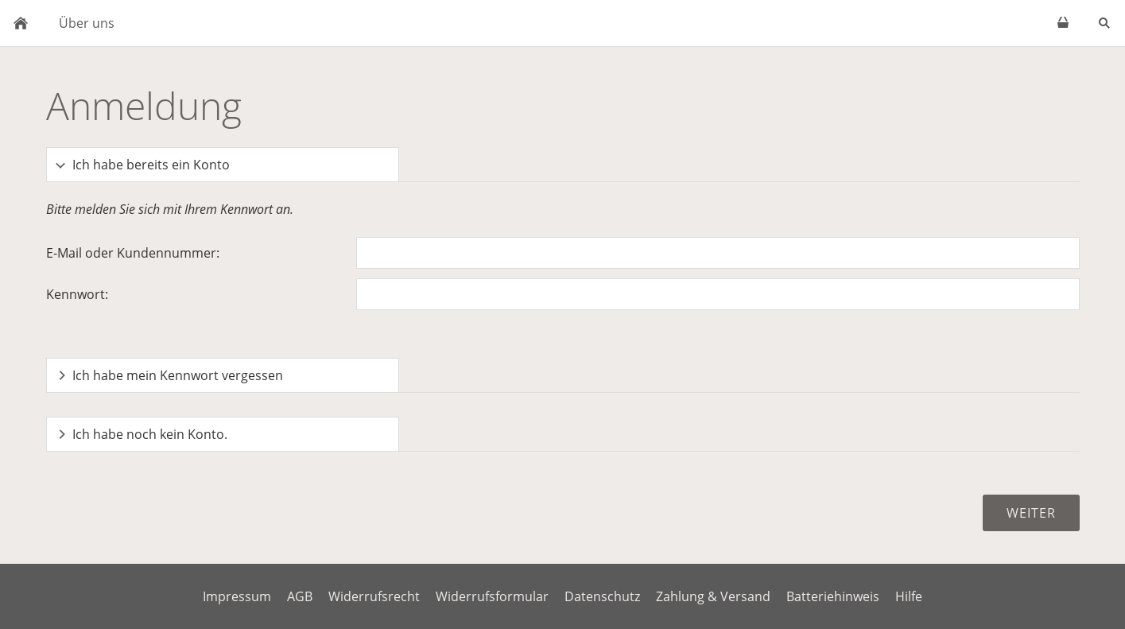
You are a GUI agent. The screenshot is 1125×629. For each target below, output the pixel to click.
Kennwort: (77, 294)
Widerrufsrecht (374, 596)
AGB (299, 596)
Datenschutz (602, 596)
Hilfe (908, 596)
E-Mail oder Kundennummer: (132, 253)
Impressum (237, 596)
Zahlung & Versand (713, 596)
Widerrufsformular (492, 596)
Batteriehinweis (832, 596)
